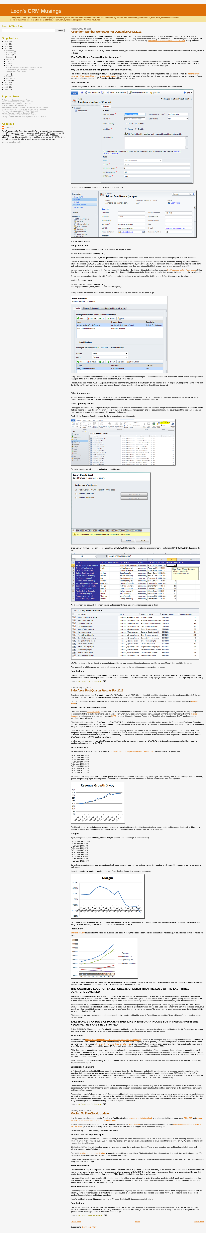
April (8, 74)
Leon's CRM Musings (35, 11)
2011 (6, 82)
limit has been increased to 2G (92, 1153)
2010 (6, 85)
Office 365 (188, 1118)
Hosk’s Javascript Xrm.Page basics (181, 270)
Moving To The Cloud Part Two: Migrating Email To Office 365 (24, 117)
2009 (6, 87)
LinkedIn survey (93, 712)
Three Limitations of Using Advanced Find (17, 102)
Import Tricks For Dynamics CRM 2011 (16, 104)
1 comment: (98, 681)
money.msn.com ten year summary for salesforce (132, 751)
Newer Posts (76, 1222)
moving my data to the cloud (140, 1118)
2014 (6, 44)
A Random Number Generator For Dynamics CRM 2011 (106, 31)
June (8, 63)
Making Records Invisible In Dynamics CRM (18, 113)
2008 (6, 89)
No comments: (98, 1215)
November (10, 53)
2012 (6, 48)
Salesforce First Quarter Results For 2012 (97, 690)
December (10, 51)
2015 (6, 42)
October (9, 55)
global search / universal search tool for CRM (166, 41)
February (9, 78)
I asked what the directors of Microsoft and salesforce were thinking (113, 1040)
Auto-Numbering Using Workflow (14, 105)
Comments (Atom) (89, 1227)
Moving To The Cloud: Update (90, 1113)
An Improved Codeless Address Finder (16, 100)
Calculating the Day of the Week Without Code (19, 115)
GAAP (113, 716)
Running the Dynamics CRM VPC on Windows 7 (20, 111)
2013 (6, 46)
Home (137, 1222)
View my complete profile (11, 142)
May (8, 65)
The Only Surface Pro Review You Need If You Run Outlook (24, 109)
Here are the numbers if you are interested (113, 1044)
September (10, 57)
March (8, 76)
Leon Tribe (9, 127)
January (9, 80)
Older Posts (199, 1222)
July (8, 61)
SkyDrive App (134, 1124)
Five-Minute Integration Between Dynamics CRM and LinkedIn (25, 107)
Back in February (78, 933)
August (9, 59)
